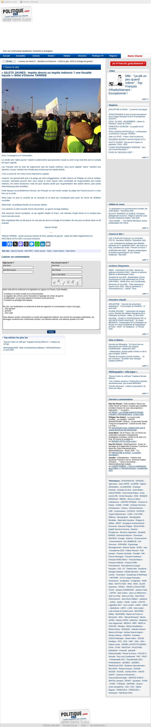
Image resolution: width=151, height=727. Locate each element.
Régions (113, 56)
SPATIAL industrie (116, 681)
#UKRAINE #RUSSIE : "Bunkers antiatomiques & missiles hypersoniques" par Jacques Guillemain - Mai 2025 (128, 252)
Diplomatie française (126, 520)
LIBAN (138, 605)
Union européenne (116, 687)
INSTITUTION (120, 584)
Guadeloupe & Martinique (136, 575)
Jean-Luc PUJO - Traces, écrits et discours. (126, 137)
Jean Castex (122, 593)
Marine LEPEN (122, 620)
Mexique (121, 626)
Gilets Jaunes (39, 251)
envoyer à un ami (10, 2)
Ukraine (139, 684)
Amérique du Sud (124, 490)
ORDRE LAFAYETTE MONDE (133, 644)
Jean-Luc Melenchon (137, 593)
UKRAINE (130, 684)
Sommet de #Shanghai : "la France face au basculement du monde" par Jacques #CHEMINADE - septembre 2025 (126, 346)
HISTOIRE (114, 578)
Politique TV (97, 56)
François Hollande (116, 563)
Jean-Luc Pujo (114, 596)
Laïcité (126, 602)
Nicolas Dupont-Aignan (133, 632)
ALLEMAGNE (125, 487)
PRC (138, 657)
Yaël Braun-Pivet (125, 693)
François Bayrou (135, 560)
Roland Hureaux (125, 669)
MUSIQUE (125, 629)
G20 (119, 569)
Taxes (49, 251)
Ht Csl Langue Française (130, 578)
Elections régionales (128, 532)
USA (127, 687)
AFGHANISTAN (127, 481)
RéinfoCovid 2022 (116, 666)
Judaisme (143, 599)
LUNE (129, 608)
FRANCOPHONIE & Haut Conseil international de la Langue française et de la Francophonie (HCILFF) (127, 116)
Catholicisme (114, 502)
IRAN (135, 584)
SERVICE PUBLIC (135, 678)
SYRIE (145, 681)
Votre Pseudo (56, 270)
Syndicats (136, 681)
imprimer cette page (30, 2)
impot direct (70, 251)
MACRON (29, 251)
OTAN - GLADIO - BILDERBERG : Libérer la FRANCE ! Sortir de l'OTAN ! (126, 123)
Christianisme (114, 508)
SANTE (141, 672)
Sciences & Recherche (125, 675)
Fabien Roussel (132, 550)
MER (134, 623)
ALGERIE (135, 484)
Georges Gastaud (116, 572)
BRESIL (123, 499)
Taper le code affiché (58, 274)
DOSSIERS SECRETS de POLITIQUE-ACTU (127, 139)
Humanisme (113, 581)
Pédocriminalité (115, 653)
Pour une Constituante (126, 657)
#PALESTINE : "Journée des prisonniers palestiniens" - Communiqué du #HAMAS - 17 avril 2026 (127, 306)
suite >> (145, 99)
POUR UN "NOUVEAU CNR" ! (121, 152)
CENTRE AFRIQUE (128, 502)
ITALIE (111, 590)
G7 (124, 569)
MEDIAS (127, 623)
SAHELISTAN (131, 672)
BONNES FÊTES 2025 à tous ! (124, 441)
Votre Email (6, 265)
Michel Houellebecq (134, 626)
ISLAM (142, 584)
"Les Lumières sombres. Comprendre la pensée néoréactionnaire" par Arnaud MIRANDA (128, 382)
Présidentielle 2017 (117, 660)
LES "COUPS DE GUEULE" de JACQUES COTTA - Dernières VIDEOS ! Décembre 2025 (127, 239)
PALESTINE (137, 647)
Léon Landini (128, 605)
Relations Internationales (135, 666)
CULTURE (138, 514)
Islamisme (113, 587)
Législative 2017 (115, 605)
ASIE (136, 496)
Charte (83, 725)
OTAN (111, 647)
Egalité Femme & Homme (119, 529)
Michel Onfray (114, 629)
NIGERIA (127, 635)
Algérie (143, 484)
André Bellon (138, 490)
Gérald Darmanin (131, 572)
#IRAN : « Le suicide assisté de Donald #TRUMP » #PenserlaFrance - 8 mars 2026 (126, 413)
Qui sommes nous (97, 725)
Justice (112, 602)
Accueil (6, 56)
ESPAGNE (122, 544)
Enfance (129, 538)
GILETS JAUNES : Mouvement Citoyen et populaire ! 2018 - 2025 (125, 143)
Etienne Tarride (129, 547)
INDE (144, 581)
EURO (139, 547)
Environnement (140, 538)
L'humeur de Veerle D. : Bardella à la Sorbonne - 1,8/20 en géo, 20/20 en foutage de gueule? (55, 61)
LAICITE (141, 602)
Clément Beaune (136, 508)
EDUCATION (139, 526)
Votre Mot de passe (9, 270)
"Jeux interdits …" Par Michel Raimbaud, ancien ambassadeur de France (128, 222)
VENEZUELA (121, 690)
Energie (121, 538)
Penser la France (129, 653)
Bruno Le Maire (134, 499)
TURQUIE (121, 684)
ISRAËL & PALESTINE (135, 587)
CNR (111, 511)
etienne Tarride (17, 251)
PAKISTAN (126, 647)
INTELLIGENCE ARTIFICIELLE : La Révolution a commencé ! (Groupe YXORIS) (128, 133)
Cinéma (124, 508)
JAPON (113, 593)
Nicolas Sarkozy (115, 635)
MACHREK (139, 611)
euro (145, 547)
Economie (113, 526)
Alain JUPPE (124, 484)
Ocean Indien (130, 638)
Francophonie (114, 566)
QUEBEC (126, 663)
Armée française (125, 496)
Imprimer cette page (51, 725)
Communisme (119, 511)
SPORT (128, 681)
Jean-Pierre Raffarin (129, 599)
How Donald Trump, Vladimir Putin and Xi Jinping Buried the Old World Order (127, 429)
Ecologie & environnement (133, 523)
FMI (142, 554)
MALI (121, 617)
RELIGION (113, 669)
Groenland (120, 575)
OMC (131, 641)
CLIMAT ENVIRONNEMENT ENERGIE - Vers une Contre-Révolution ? (127, 148)
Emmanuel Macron (124, 535)
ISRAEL (121, 587)
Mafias (111, 614)
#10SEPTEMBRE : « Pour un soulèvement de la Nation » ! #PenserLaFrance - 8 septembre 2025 (128, 468)
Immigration (124, 581)
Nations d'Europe (116, 632)
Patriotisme (113, 650)
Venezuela (113, 693)
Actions (36, 56)
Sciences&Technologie (118, 678)
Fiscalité (136, 554)
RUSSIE (137, 669)
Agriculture (113, 484)
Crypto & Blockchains (117, 514)
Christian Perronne (137, 505)
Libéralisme (114, 608)
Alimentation (114, 487)
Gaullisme (142, 569)
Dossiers (82, 56)
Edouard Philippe (125, 526)
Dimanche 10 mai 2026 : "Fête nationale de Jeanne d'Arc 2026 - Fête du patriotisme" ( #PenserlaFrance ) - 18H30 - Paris (126, 286)
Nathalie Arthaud (138, 629)
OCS (120, 641)
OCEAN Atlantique (116, 638)
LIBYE (123, 608)
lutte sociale (138, 608)
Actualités (20, 56)
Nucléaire (136, 635)
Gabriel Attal (131, 569)
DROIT (118, 523)
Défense (112, 517)
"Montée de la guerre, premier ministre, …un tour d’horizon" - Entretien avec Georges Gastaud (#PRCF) (126, 358)
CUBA (130, 514)
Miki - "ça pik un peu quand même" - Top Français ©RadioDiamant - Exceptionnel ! (127, 84)
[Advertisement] (94, 29)
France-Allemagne (116, 557)
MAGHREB (120, 614)
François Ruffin (131, 563)
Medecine (134, 620)
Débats (67, 56)
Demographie (122, 517)
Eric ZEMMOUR (130, 541)
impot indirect (58, 251)
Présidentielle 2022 (134, 660)
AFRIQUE (140, 481)
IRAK (130, 584)
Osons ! (51, 56)
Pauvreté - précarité (127, 650)
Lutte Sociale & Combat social (121, 611)
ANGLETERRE (115, 493)
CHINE (118, 505)
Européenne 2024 (117, 550)
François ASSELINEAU (118, 560)
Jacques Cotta (141, 590)
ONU (137, 641)
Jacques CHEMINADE (125, 590)
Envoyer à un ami (70, 725)
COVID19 (131, 511)
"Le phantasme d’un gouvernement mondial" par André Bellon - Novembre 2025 (128, 210)
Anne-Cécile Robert (130, 493)
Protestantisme (115, 663)
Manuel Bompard (131, 617)
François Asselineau (133, 557)
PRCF (144, 657)
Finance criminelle (124, 554)
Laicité (133, 602)
